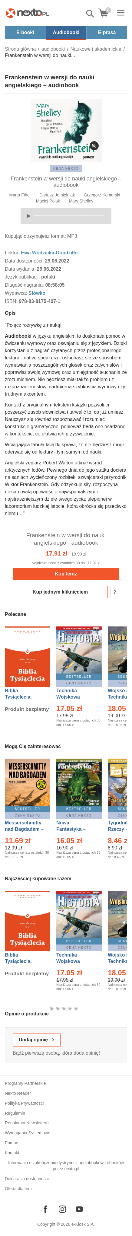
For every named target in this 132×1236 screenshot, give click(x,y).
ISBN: (12, 301)
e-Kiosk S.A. (83, 1224)
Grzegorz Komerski (102, 195)
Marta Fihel (20, 195)
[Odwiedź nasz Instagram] (62, 1209)
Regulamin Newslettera (27, 1122)
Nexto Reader (18, 1093)
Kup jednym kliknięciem (60, 591)
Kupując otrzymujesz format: (35, 236)
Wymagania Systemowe (27, 1132)
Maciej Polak (48, 201)
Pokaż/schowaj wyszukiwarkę (90, 13)
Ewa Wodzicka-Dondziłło (49, 252)
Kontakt (12, 1152)
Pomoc (11, 1142)
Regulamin (15, 1113)
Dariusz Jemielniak (57, 195)
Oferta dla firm (18, 1188)
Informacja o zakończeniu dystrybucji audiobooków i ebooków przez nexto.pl (66, 1165)
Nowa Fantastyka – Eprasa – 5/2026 (74, 829)
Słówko (36, 293)
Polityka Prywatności (24, 1103)
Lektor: (13, 252)
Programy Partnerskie (25, 1083)
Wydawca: (16, 293)
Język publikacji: (23, 276)
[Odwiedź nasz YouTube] (79, 1209)
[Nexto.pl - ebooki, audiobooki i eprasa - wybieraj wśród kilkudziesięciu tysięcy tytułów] (27, 13)
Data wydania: (21, 269)
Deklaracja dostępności (27, 1178)
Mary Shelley (81, 201)
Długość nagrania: (25, 285)
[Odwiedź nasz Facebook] (45, 1209)
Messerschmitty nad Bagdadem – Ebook (24, 829)
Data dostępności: (25, 260)
